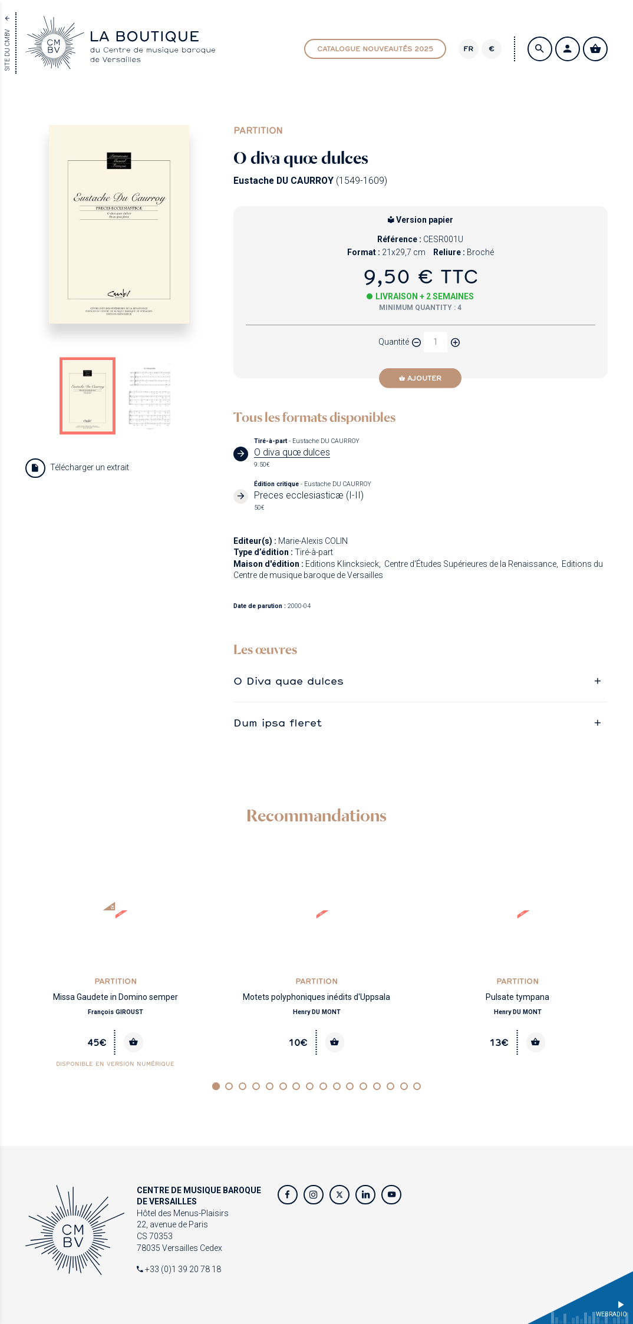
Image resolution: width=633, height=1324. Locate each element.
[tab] (420, 681)
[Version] (469, 49)
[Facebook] (288, 1195)
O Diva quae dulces (288, 681)
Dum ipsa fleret (277, 722)
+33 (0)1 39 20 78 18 (179, 1269)
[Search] (540, 49)
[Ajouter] (420, 378)
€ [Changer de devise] (491, 48)
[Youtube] (391, 1195)
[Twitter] (339, 1195)
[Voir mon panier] (595, 49)
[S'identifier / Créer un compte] (567, 49)
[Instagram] (314, 1195)
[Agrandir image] (119, 224)
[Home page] (120, 63)
